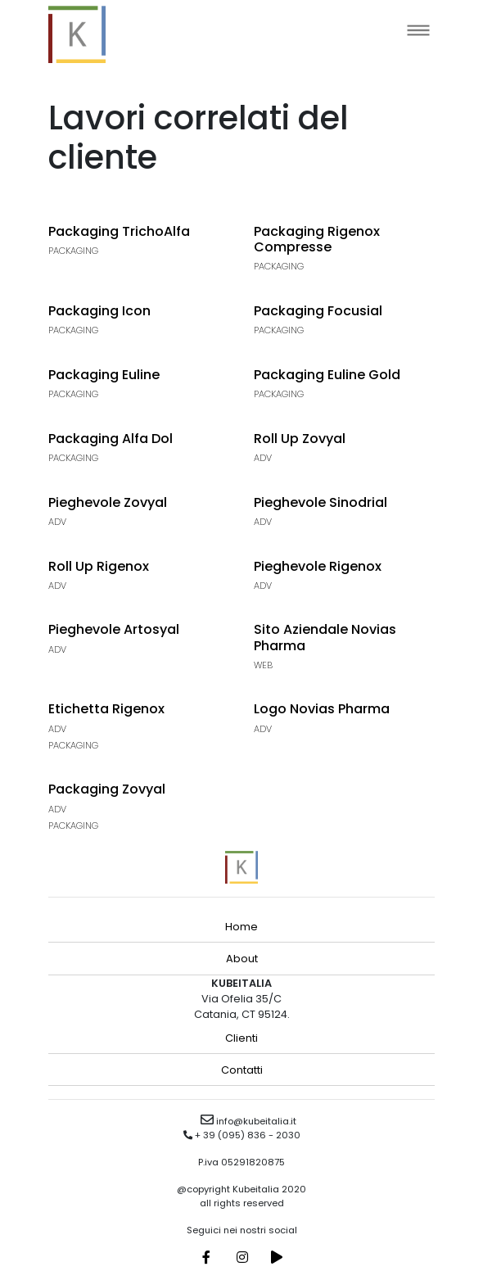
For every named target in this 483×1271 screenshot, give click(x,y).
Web (263, 665)
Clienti (241, 1038)
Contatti (242, 1070)
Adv (263, 457)
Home (241, 927)
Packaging (73, 250)
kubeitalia (77, 34)
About (242, 959)
